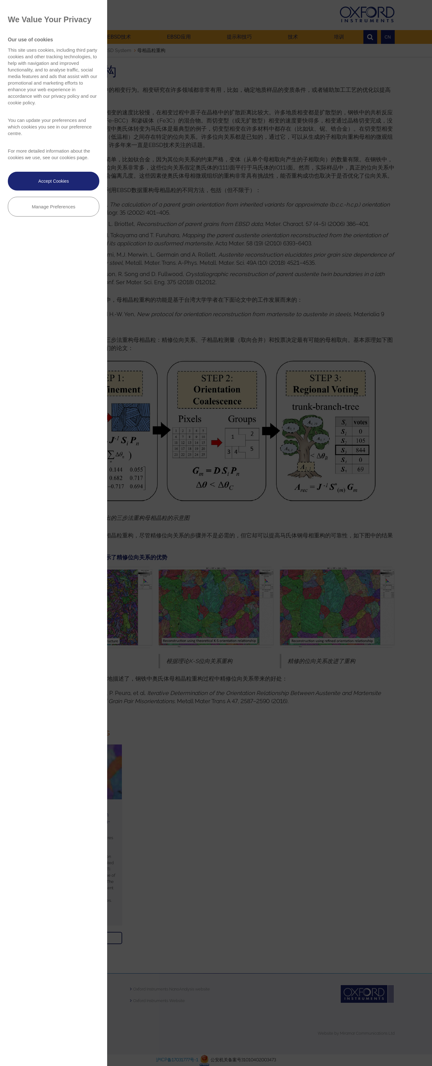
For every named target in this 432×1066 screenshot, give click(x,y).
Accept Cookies (53, 181)
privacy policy (65, 96)
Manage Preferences (53, 206)
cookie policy (21, 102)
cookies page (73, 157)
